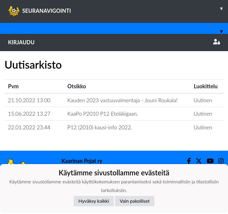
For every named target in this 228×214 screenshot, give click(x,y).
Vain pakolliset (135, 201)
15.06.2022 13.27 (29, 113)
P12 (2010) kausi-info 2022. (99, 127)
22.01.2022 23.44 (29, 127)
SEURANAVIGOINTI (118, 8)
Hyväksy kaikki (93, 201)
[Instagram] (218, 161)
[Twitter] (196, 161)
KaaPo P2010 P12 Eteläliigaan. (102, 113)
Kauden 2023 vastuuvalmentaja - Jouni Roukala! (122, 100)
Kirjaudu (114, 42)
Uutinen (203, 100)
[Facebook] (186, 161)
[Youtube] (207, 161)
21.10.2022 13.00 (29, 100)
